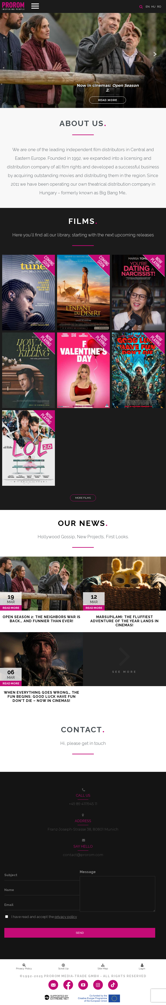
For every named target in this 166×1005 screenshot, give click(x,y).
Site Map (102, 967)
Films (83, 221)
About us (83, 123)
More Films (83, 497)
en (148, 6)
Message (88, 872)
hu (153, 6)
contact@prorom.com (83, 855)
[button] (155, 54)
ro (159, 6)
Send (80, 932)
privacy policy (66, 917)
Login (142, 967)
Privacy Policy (24, 967)
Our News (83, 523)
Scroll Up (63, 967)
